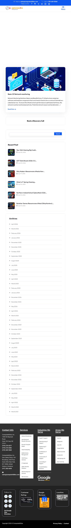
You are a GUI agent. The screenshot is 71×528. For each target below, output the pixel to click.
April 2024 (14, 311)
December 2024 (16, 297)
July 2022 (14, 393)
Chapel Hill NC (60, 448)
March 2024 (15, 315)
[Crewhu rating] (26, 500)
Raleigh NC (59, 441)
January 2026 (15, 238)
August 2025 (15, 261)
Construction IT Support (43, 457)
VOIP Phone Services (24, 458)
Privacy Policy (57, 523)
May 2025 (14, 274)
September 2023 (16, 338)
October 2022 (15, 384)
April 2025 (14, 279)
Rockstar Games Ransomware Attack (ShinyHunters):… (35, 203)
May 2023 (14, 357)
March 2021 (14, 411)
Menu (63, 8)
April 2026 (14, 224)
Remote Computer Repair (26, 445)
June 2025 (14, 270)
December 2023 (16, 325)
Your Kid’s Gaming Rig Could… (26, 150)
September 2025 (16, 256)
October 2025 (15, 251)
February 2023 (15, 370)
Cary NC (59, 438)
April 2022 (14, 402)
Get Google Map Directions (7, 512)
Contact (66, 523)
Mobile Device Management (25, 453)
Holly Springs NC (61, 458)
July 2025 (14, 265)
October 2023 (15, 334)
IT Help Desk (25, 463)
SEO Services (25, 476)
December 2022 (16, 375)
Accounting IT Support (42, 462)
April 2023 (14, 361)
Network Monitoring (26, 436)
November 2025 (16, 247)
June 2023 (14, 352)
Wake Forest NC (61, 451)
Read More (12, 109)
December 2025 (16, 242)
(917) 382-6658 (7, 468)
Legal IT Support (43, 438)
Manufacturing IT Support (43, 442)
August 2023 (15, 343)
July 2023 (14, 347)
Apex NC (59, 445)
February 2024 (16, 320)
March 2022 (15, 407)
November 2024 (16, 302)
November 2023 (16, 329)
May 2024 (14, 306)
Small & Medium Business (43, 467)
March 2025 (15, 283)
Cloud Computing (26, 449)
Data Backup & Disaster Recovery (26, 440)
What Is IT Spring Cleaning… (26, 182)
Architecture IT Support (43, 452)
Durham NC (60, 455)
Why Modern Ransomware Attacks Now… (30, 171)
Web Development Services (26, 472)
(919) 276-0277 (7, 445)
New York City (60, 461)
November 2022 (16, 379)
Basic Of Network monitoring (18, 94)
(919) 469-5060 (7, 450)
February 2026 (15, 233)
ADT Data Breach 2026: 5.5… (26, 161)
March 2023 (15, 366)
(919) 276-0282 (7, 448)
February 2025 (15, 288)
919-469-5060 (52, 1)
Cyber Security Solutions (25, 467)
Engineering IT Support (42, 447)
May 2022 (14, 398)
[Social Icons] (31, 3)
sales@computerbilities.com (29, 1)
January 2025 (15, 293)
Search (58, 134)
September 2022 (16, 389)
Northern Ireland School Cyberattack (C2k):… (31, 193)
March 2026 (15, 229)
